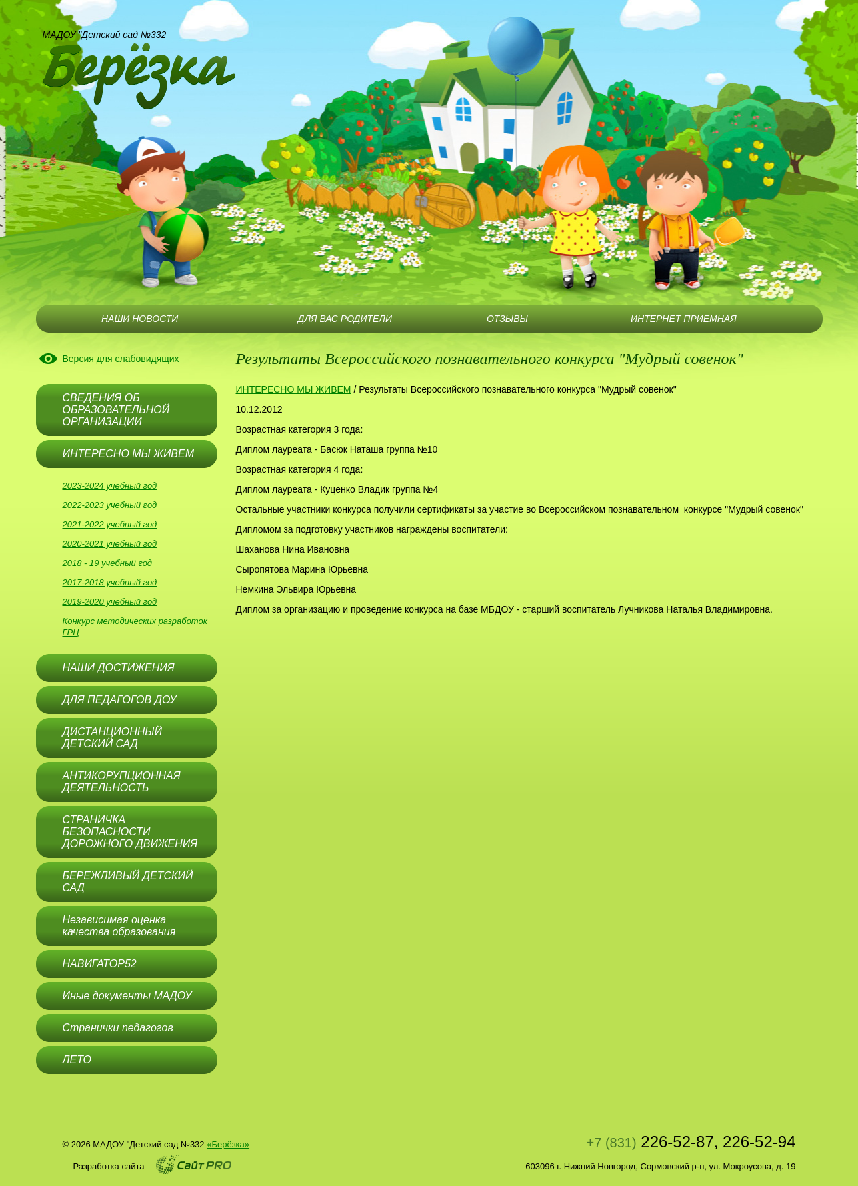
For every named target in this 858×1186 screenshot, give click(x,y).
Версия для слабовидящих (121, 358)
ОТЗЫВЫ (507, 318)
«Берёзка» (228, 1144)
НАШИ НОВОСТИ (139, 318)
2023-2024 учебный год (110, 486)
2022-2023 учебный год (110, 505)
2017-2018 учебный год (110, 582)
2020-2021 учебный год (110, 544)
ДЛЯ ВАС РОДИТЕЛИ (345, 318)
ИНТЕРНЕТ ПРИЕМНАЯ (684, 318)
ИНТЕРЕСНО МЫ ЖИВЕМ (293, 389)
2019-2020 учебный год (110, 602)
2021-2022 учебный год (110, 524)
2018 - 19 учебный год (108, 563)
